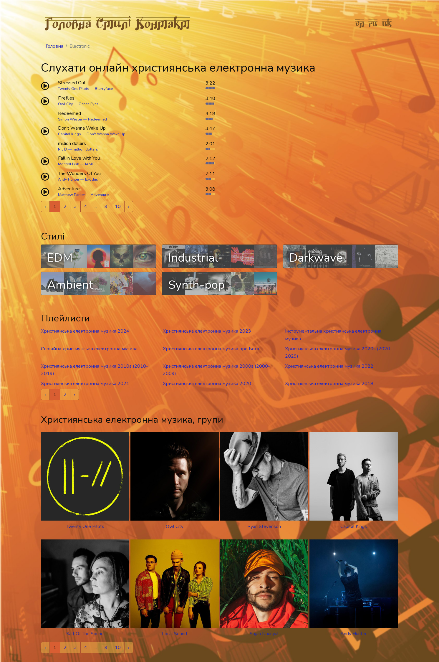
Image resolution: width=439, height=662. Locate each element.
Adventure (100, 194)
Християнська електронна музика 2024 (85, 331)
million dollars (85, 149)
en (360, 22)
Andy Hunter (68, 179)
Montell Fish (68, 164)
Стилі (113, 23)
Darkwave (316, 258)
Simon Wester (70, 119)
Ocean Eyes (89, 104)
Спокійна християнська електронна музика (89, 349)
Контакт (163, 23)
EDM (60, 258)
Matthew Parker (71, 194)
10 (118, 206)
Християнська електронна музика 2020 (207, 383)
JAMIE (90, 164)
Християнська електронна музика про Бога (211, 349)
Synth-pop (196, 285)
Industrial (193, 258)
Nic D (62, 149)
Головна (68, 23)
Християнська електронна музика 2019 (329, 383)
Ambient (70, 285)
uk (387, 22)
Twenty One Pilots (73, 88)
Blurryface (104, 88)
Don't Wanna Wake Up (106, 134)
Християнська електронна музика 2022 (329, 366)
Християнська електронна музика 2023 (207, 331)
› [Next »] (128, 206)
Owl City (65, 104)
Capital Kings (69, 134)
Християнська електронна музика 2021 (85, 383)
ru (373, 22)
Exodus (91, 179)
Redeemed (97, 119)
